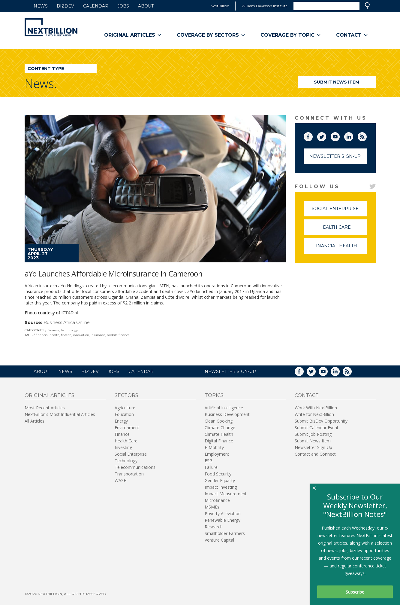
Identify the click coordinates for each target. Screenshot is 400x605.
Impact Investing (221, 487)
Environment (127, 427)
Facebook (312, 135)
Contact (352, 35)
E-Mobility (214, 447)
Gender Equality (220, 480)
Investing (123, 447)
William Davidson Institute (264, 6)
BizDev (65, 6)
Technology (69, 330)
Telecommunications (135, 467)
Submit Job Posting (313, 434)
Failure (211, 467)
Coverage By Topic (290, 35)
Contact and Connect (315, 454)
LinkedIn (339, 373)
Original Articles (133, 35)
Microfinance (217, 500)
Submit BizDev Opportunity (321, 421)
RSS (366, 135)
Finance (53, 330)
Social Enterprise (339, 211)
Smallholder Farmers (225, 533)
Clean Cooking (219, 421)
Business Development (227, 414)
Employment (217, 454)
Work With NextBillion (316, 408)
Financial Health (340, 248)
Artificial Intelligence (224, 408)
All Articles (34, 421)
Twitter (315, 373)
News (41, 6)
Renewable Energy (222, 520)
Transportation (129, 474)
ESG (208, 460)
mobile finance (118, 335)
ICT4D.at (69, 313)
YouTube (339, 135)
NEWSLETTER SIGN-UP (230, 371)
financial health (47, 335)
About (146, 6)
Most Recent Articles (45, 408)
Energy (121, 421)
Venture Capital (219, 540)
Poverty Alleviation (223, 513)
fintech (66, 335)
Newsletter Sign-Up (335, 156)
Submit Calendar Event (316, 427)
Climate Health (219, 434)
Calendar (95, 6)
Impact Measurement (226, 494)
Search (367, 5)
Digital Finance (219, 441)
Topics (214, 395)
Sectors (126, 395)
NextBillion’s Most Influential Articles (60, 414)
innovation (81, 335)
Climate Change (220, 427)
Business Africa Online (67, 322)
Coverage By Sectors (211, 35)
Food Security (218, 474)
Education (124, 414)
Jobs (123, 6)
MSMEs (212, 507)
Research (214, 527)
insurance (98, 335)
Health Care (343, 230)
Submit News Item (336, 82)
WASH (121, 480)
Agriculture (125, 408)
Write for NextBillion (314, 414)
